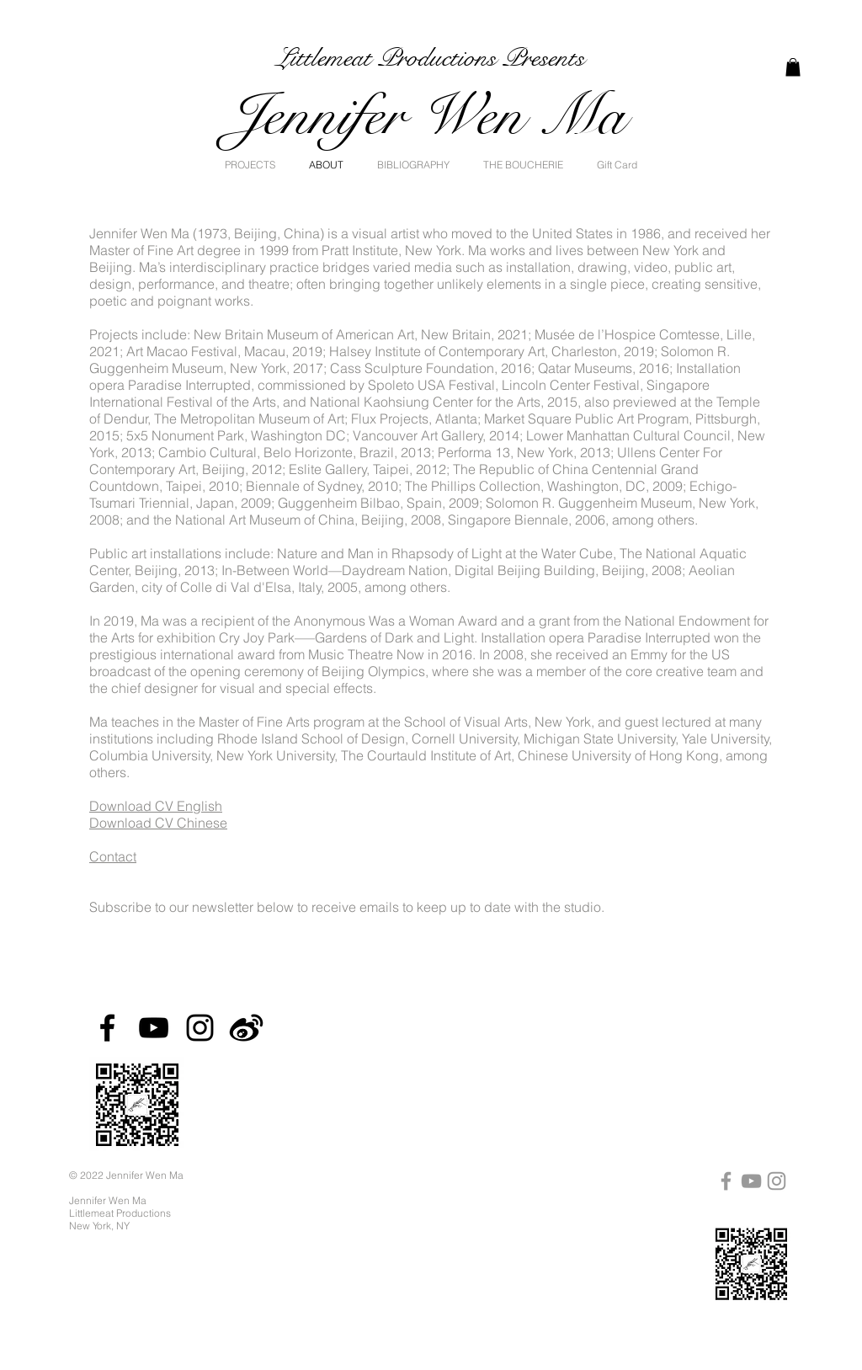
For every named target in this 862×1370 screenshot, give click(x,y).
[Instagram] (200, 1028)
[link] (793, 67)
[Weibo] (246, 1028)
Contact (112, 856)
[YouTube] (154, 1028)
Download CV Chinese (158, 822)
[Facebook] (107, 1028)
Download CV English (155, 805)
